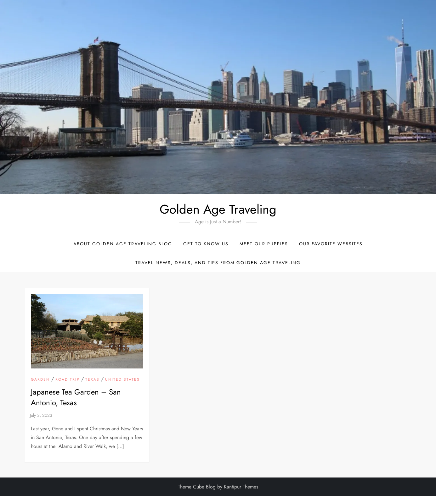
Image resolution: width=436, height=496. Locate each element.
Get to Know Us (206, 244)
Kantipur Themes (241, 486)
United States (122, 379)
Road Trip (67, 379)
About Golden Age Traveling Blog (122, 244)
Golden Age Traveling (218, 209)
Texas (92, 379)
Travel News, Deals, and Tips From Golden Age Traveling (218, 262)
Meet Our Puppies (264, 244)
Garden (40, 379)
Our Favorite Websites (331, 244)
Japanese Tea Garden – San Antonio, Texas (76, 397)
